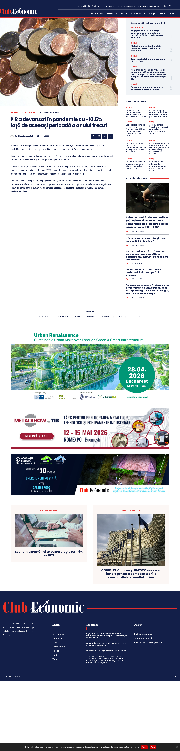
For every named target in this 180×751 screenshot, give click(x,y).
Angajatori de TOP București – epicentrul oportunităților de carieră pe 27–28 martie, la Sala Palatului (147, 34)
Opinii (32, 113)
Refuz (153, 747)
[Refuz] (177, 747)
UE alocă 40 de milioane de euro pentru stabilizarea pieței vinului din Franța (158, 166)
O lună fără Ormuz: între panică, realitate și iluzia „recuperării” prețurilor (144, 272)
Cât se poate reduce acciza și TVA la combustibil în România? (146, 240)
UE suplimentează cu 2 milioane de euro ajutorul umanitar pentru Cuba (135, 165)
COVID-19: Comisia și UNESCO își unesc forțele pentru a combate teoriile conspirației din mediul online (131, 574)
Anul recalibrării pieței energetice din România (148, 60)
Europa (129, 107)
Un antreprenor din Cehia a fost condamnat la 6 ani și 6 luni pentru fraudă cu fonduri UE (136, 147)
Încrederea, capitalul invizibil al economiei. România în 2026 (147, 88)
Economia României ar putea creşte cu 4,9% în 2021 (49, 553)
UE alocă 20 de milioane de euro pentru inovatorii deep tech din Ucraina (136, 113)
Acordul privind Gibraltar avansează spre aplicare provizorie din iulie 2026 (158, 129)
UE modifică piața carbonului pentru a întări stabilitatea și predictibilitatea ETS (158, 113)
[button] (170, 6)
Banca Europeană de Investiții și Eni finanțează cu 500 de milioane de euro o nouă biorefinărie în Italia (135, 130)
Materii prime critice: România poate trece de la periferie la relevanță (146, 48)
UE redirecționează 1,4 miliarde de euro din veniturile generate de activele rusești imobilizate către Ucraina (159, 148)
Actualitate (18, 113)
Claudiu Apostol (25, 136)
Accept (144, 747)
